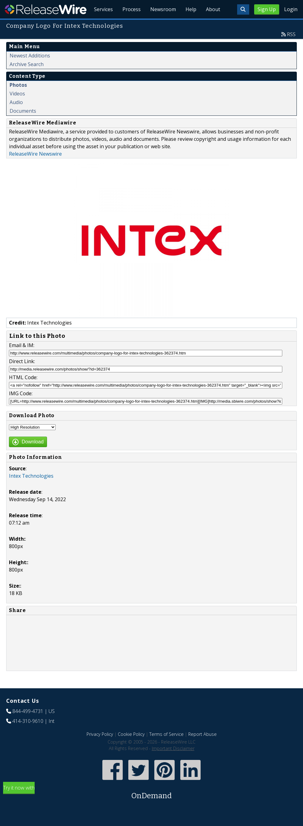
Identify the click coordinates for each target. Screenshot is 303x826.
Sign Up (267, 9)
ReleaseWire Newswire (35, 168)
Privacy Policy (100, 748)
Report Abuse (202, 748)
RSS (291, 48)
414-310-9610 (27, 735)
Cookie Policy (131, 748)
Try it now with (151, 807)
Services (101, 24)
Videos (17, 107)
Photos (18, 99)
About (213, 24)
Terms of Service (166, 748)
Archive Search (27, 78)
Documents (23, 125)
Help (190, 24)
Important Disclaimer (173, 762)
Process (130, 24)
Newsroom (162, 24)
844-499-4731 (27, 725)
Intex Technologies (31, 490)
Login (290, 9)
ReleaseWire (45, 9)
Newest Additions (30, 69)
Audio (16, 116)
